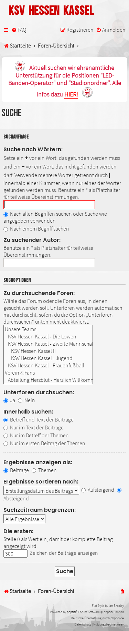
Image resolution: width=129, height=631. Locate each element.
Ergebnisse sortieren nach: (40, 482)
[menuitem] (18, 30)
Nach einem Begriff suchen (36, 228)
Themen (44, 470)
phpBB (71, 612)
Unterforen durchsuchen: (38, 392)
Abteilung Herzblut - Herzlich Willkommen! (48, 380)
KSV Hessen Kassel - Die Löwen (48, 336)
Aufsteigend (97, 489)
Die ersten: (18, 531)
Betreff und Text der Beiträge (38, 419)
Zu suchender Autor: (32, 240)
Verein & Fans (48, 372)
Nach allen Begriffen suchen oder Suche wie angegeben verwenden (55, 217)
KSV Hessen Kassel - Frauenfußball (48, 365)
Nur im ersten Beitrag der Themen (44, 443)
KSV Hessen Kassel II (48, 351)
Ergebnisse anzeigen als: (37, 462)
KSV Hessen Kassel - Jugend (48, 358)
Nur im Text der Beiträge (33, 427)
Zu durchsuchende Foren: (39, 293)
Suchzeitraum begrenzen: (39, 510)
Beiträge (16, 470)
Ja (9, 400)
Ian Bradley (116, 605)
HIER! (71, 94)
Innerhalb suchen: (28, 412)
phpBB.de (117, 618)
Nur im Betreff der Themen (36, 435)
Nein (26, 400)
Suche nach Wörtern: (33, 149)
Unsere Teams (48, 329)
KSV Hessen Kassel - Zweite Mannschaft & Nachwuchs (48, 343)
